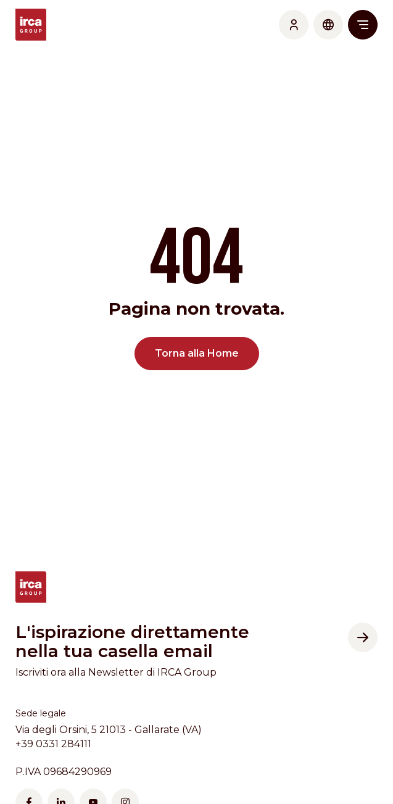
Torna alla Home (197, 353)
